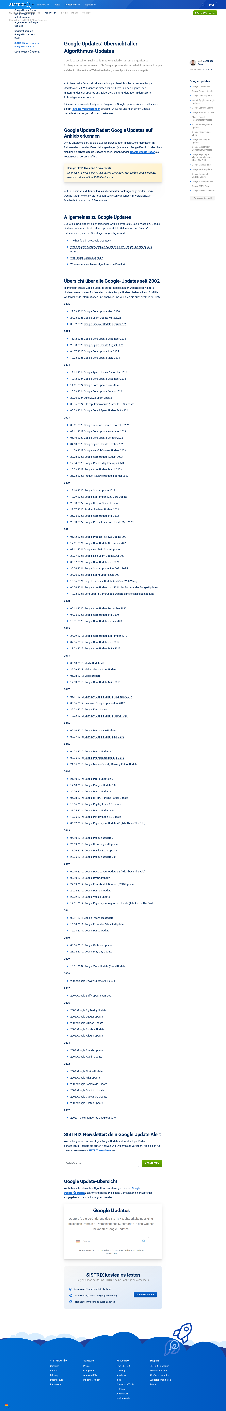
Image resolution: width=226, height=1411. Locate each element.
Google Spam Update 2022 (99, 490)
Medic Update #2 (94, 663)
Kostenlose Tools (32, 13)
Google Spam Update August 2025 (103, 345)
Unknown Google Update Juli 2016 (104, 736)
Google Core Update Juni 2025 (101, 351)
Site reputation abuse (96, 404)
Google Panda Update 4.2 (99, 751)
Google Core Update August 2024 (103, 391)
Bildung (54, 1375)
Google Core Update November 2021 (105, 543)
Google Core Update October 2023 (103, 437)
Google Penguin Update (202, 91)
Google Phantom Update (203, 112)
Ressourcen (72, 4)
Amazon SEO (90, 1375)
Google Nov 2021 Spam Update (102, 549)
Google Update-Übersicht (26, 108)
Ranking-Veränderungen (86, 108)
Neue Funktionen (158, 1370)
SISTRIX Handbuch (159, 1366)
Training (75, 13)
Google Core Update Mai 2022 (101, 515)
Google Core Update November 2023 (105, 431)
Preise (57, 4)
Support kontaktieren (160, 1379)
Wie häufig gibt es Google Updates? (90, 240)
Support (90, 4)
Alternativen (122, 1393)
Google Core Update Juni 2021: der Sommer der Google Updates (121, 587)
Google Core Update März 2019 (102, 648)
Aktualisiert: (195, 69)
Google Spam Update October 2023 (104, 444)
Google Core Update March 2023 (103, 469)
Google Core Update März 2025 (102, 357)
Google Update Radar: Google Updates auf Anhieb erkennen (25, 70)
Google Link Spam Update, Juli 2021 (105, 555)
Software (43, 4)
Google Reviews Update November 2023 (107, 425)
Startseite (13, 20)
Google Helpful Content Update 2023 (105, 450)
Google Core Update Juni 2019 (101, 642)
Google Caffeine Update (202, 108)
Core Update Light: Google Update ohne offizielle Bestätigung (119, 593)
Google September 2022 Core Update (105, 496)
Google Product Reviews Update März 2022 (109, 522)
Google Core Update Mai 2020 (101, 614)
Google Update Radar (142, 151)
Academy (86, 13)
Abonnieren (152, 1163)
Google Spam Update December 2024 (105, 372)
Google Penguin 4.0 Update (100, 730)
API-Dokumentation (159, 1375)
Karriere (54, 1370)
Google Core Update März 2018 (102, 682)
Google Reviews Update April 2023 (104, 463)
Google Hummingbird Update (101, 844)
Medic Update (92, 675)
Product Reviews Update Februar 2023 (106, 475)
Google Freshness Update (203, 191)
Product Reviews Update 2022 (101, 509)
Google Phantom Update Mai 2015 (104, 757)
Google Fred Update (95, 709)
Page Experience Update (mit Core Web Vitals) (110, 581)
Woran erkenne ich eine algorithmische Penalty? (97, 264)
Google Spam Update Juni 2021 (102, 574)
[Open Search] (203, 4)
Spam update (104, 397)
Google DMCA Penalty (202, 186)
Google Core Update (201, 86)
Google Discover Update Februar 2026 (105, 324)
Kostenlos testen (205, 13)
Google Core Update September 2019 (105, 635)
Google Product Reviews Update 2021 (106, 536)
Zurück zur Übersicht (202, 198)
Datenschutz (56, 1379)
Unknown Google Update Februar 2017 (106, 715)
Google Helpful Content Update (102, 503)
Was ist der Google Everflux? (86, 257)
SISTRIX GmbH (58, 1360)
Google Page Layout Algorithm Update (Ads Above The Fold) (202, 157)
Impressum (56, 1384)
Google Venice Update (202, 169)
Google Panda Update (202, 96)
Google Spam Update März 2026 (102, 317)
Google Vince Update (201, 165)
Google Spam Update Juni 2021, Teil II (106, 568)
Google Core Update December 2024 (105, 378)
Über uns (54, 1366)
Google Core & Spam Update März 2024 (106, 410)
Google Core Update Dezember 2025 (105, 338)
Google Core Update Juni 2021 (101, 562)
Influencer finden (91, 1379)
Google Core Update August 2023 (103, 456)
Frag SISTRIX (50, 13)
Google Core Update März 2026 (102, 311)
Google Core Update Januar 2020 (103, 621)
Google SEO (89, 1370)
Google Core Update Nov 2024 (101, 385)
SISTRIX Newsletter (99, 1150)
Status (153, 1384)
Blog (118, 1379)
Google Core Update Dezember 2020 (105, 608)
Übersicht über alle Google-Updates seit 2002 (24, 90)
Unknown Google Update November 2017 (108, 696)
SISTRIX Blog (15, 13)
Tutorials (64, 13)
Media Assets (123, 1398)
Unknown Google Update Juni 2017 (104, 703)
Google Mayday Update (202, 181)
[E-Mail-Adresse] (101, 1163)
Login (212, 5)
